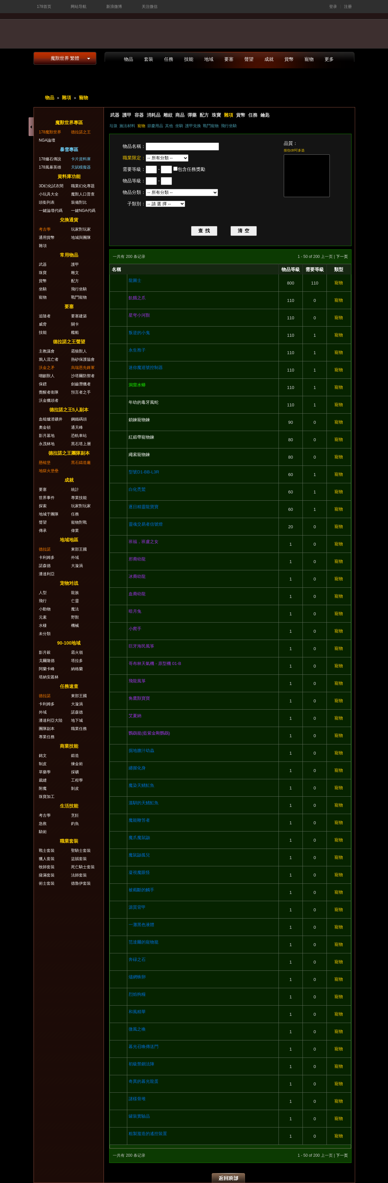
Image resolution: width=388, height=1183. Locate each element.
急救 (43, 823)
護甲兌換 (193, 126)
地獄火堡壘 (49, 470)
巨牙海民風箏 (141, 646)
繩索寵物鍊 (139, 454)
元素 (43, 617)
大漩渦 (77, 565)
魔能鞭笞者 (139, 820)
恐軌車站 (79, 435)
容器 (139, 115)
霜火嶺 (77, 652)
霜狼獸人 (79, 351)
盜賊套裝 (79, 858)
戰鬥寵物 (211, 126)
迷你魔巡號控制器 (146, 367)
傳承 (43, 530)
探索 (43, 506)
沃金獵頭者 (49, 400)
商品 (179, 115)
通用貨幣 (47, 237)
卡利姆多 (47, 557)
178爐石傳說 (50, 159)
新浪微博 (114, 6)
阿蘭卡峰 (47, 669)
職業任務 (79, 728)
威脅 (43, 324)
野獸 (75, 617)
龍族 (75, 592)
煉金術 (77, 764)
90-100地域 (69, 643)
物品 (128, 59)
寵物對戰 (79, 522)
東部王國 (79, 549)
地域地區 (69, 539)
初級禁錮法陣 (141, 1063)
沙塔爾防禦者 (83, 376)
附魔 (43, 788)
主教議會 (47, 351)
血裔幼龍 (137, 593)
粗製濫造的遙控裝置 (148, 1133)
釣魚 (75, 823)
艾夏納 (135, 715)
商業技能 (69, 746)
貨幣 (289, 59)
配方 (204, 115)
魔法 (75, 609)
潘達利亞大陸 (50, 720)
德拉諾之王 (81, 132)
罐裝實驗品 (139, 1116)
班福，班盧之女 (143, 541)
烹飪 (75, 815)
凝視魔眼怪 (139, 872)
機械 (75, 625)
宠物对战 (69, 583)
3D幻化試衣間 (51, 186)
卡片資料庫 (81, 159)
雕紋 (168, 115)
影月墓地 (47, 435)
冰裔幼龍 (137, 576)
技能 (188, 59)
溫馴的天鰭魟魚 (143, 802)
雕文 (75, 272)
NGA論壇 (47, 140)
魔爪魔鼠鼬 (139, 837)
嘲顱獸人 (47, 376)
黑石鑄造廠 (81, 462)
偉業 (75, 530)
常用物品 (69, 255)
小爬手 (135, 628)
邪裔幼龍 (137, 559)
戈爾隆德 (47, 660)
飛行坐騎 (229, 126)
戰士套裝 (47, 850)
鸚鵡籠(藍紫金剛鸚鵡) (149, 733)
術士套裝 (47, 883)
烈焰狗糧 (137, 994)
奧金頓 (45, 427)
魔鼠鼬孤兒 (139, 855)
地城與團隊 (81, 237)
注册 (348, 7)
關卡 (75, 324)
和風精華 (137, 1011)
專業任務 (47, 737)
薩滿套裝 (47, 875)
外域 (75, 557)
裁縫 (43, 780)
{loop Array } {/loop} (167, 158)
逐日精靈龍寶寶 (143, 506)
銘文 (43, 755)
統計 (75, 489)
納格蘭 (77, 669)
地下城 (77, 720)
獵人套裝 (47, 858)
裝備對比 (79, 202)
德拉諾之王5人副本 (69, 409)
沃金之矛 (47, 367)
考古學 (45, 229)
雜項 (66, 97)
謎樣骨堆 (137, 1098)
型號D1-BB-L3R (144, 471)
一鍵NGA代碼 (83, 210)
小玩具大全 (49, 194)
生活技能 (69, 805)
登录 (333, 7)
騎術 (43, 832)
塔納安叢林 (49, 677)
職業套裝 (69, 841)
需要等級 (314, 269)
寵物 (309, 59)
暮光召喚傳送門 (143, 1046)
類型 (338, 269)
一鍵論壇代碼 (50, 210)
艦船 (75, 332)
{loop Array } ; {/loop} (182, 192)
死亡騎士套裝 (83, 867)
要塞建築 (79, 316)
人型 (43, 592)
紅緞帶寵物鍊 (141, 437)
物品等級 (290, 269)
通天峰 (77, 427)
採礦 (75, 772)
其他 (169, 126)
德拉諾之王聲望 (69, 341)
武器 (114, 115)
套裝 (148, 59)
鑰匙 (265, 115)
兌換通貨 (69, 219)
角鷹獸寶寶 (139, 698)
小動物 (45, 609)
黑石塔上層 (81, 444)
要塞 (228, 59)
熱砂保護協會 (83, 359)
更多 (329, 59)
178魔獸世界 (50, 132)
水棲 (43, 625)
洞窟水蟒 (137, 384)
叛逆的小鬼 (139, 332)
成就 (269, 59)
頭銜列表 (47, 202)
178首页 (44, 6)
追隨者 (45, 316)
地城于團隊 (49, 514)
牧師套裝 (47, 867)
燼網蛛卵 (137, 976)
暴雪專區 (69, 149)
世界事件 (47, 497)
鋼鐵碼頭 (79, 419)
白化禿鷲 (137, 489)
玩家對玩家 (81, 229)
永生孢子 (137, 350)
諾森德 (45, 565)
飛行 (43, 601)
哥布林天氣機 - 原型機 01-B (155, 663)
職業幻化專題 (83, 186)
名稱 (116, 269)
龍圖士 (135, 280)
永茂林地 (47, 444)
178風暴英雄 (50, 167)
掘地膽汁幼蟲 (141, 750)
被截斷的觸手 (141, 889)
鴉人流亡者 (49, 359)
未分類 (45, 633)
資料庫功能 (69, 176)
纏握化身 (137, 767)
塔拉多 (77, 660)
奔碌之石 (137, 959)
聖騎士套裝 (81, 850)
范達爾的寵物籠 (143, 942)
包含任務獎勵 (191, 169)
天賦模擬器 (81, 167)
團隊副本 (47, 728)
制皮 (43, 764)
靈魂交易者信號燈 (146, 524)
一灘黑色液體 (141, 924)
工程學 (77, 780)
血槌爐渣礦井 (50, 419)
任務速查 (69, 686)
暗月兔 (135, 611)
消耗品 (153, 115)
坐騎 (179, 126)
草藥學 (45, 772)
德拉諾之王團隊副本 (69, 453)
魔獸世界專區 (69, 122)
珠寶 (216, 115)
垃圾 (113, 126)
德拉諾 (45, 549)
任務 (168, 59)
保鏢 (43, 384)
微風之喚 (137, 1029)
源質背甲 (137, 907)
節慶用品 (155, 126)
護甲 (127, 115)
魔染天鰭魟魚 (141, 785)
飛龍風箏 (137, 680)
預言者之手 (81, 392)
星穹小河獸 (139, 315)
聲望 (249, 59)
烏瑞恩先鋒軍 (83, 367)
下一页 (342, 256)
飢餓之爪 (137, 297)
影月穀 (45, 652)
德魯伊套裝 (81, 883)
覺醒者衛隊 (49, 392)
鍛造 (75, 755)
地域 (208, 59)
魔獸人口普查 (83, 194)
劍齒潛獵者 (81, 384)
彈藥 (192, 115)
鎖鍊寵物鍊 (139, 419)
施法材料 (127, 126)
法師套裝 (79, 875)
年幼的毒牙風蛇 (143, 402)
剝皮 (75, 788)
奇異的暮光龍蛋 (143, 1081)
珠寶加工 (47, 796)
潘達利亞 (47, 574)
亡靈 (75, 601)
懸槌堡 (45, 462)
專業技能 (79, 497)
